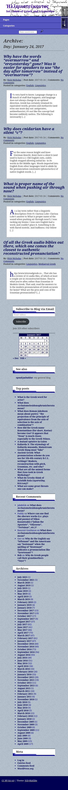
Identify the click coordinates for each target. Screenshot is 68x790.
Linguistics (40, 85)
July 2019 (22, 588)
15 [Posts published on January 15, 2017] (47, 346)
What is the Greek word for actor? (32, 398)
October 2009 (24, 727)
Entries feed (24, 763)
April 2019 (22, 596)
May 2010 (22, 707)
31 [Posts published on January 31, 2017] (25, 355)
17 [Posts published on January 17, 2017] (25, 349)
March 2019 (23, 599)
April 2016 (22, 666)
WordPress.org (25, 768)
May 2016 (22, 663)
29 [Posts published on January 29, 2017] (47, 352)
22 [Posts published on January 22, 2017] (47, 349)
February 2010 (25, 716)
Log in (20, 760)
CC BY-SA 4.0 (8, 780)
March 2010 (23, 713)
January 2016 (24, 674)
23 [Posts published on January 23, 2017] (21, 352)
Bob (19, 555)
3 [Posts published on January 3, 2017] (25, 343)
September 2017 (26, 618)
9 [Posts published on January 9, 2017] (21, 346)
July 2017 (22, 624)
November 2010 (25, 699)
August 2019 (23, 585)
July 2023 (22, 577)
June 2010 (22, 704)
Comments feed (25, 765)
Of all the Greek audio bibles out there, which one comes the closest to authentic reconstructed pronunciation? (33, 248)
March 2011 (23, 691)
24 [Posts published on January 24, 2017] (25, 352)
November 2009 (25, 724)
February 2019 (25, 602)
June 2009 (22, 738)
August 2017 (23, 621)
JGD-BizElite (31, 780)
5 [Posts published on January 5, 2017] (34, 343)
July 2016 (22, 657)
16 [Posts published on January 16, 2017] (21, 349)
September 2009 (26, 730)
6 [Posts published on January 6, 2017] (38, 343)
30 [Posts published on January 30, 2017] (21, 355)
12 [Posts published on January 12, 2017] (34, 346)
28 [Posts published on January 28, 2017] (42, 352)
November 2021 (25, 579)
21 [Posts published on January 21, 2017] (42, 349)
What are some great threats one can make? (32, 487)
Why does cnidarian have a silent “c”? (28, 130)
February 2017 (25, 638)
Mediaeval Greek (47, 263)
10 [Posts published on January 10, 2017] (25, 346)
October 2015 (24, 682)
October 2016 (24, 649)
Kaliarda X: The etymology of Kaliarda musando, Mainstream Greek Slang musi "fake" (34, 447)
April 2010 (22, 710)
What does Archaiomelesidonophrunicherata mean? (36, 405)
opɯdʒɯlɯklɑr (24, 377)
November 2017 (25, 613)
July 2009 (22, 735)
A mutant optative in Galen (32, 441)
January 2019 (24, 604)
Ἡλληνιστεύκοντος (27, 6)
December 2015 (25, 677)
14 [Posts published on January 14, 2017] (42, 346)
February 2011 (25, 693)
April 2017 (22, 632)
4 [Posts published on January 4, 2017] (29, 343)
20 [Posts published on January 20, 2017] (38, 349)
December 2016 (25, 643)
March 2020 (23, 582)
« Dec (16, 358)
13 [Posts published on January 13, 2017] (38, 346)
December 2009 (25, 721)
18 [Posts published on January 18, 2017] (29, 349)
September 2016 (26, 652)
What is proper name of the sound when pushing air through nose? (34, 187)
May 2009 (22, 741)
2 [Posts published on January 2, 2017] (21, 343)
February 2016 (25, 671)
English (30, 85)
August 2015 (23, 688)
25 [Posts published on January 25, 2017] (29, 352)
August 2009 (23, 732)
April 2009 (22, 743)
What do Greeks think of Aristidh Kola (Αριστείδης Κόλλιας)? (31, 480)
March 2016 (23, 668)
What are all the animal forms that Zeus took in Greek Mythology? (33, 472)
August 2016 (23, 654)
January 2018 (24, 607)
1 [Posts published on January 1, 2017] (46, 340)
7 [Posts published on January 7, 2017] (42, 343)
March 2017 (23, 635)
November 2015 (25, 679)
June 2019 (22, 590)
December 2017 (25, 610)
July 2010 (22, 702)
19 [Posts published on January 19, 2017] (34, 349)
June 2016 (22, 660)
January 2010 (24, 718)
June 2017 (22, 627)
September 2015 (26, 685)
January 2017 (24, 641)
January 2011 (24, 696)
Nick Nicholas (14, 79)
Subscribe (21, 321)
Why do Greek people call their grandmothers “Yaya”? (33, 558)
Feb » (23, 358)
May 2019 (22, 593)
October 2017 (24, 616)
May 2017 (22, 629)
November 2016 (25, 646)
